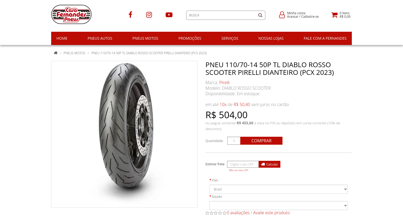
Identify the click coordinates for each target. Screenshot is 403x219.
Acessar (293, 16)
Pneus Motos (74, 53)
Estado (217, 196)
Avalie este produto (271, 213)
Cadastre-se (310, 16)
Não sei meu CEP (238, 170)
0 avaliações (238, 213)
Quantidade (214, 141)
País (215, 180)
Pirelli (224, 82)
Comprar (261, 141)
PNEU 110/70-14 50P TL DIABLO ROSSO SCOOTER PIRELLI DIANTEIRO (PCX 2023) (149, 53)
